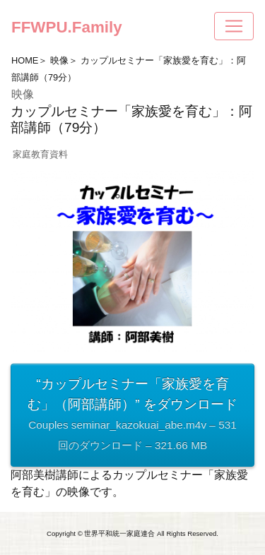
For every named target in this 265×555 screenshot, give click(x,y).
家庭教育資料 (40, 154)
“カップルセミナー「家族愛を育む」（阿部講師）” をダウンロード (132, 415)
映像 (59, 60)
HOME (24, 60)
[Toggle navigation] (234, 26)
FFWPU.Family (66, 27)
